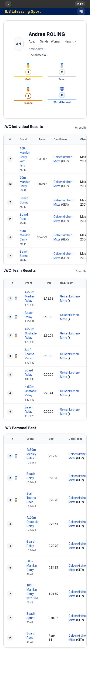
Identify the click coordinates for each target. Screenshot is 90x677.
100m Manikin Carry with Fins (25, 157)
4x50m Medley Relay (30, 296)
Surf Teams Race (29, 354)
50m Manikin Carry (25, 182)
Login (80, 4)
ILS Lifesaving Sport (23, 11)
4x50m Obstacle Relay (31, 333)
